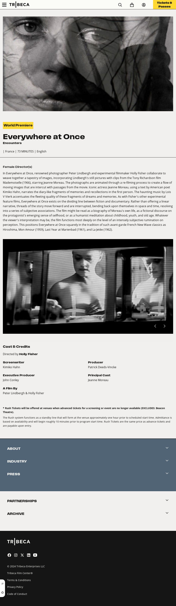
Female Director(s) (17, 166)
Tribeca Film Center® (20, 573)
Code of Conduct (17, 594)
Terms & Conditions (19, 580)
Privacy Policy (15, 587)
